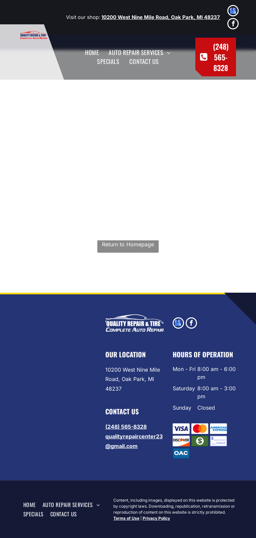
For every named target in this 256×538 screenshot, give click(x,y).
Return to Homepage (128, 244)
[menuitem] (92, 52)
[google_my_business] (233, 11)
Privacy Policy (156, 518)
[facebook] (233, 24)
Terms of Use (126, 518)
